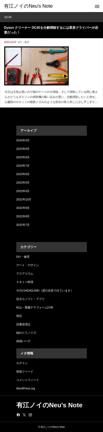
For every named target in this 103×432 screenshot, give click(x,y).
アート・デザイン (27, 265)
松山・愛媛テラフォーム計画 (34, 307)
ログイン (22, 363)
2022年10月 (23, 199)
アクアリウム (24, 273)
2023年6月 (23, 174)
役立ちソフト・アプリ (30, 299)
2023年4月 (23, 191)
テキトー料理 (24, 282)
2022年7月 (23, 224)
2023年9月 (23, 148)
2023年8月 (23, 157)
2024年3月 (23, 140)
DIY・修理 (23, 42)
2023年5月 (23, 182)
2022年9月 (23, 207)
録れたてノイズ (26, 332)
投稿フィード (24, 371)
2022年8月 (23, 216)
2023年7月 (23, 165)
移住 (19, 315)
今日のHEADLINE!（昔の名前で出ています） (45, 290)
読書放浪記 (23, 324)
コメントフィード (27, 380)
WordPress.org (25, 388)
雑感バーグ (23, 341)
